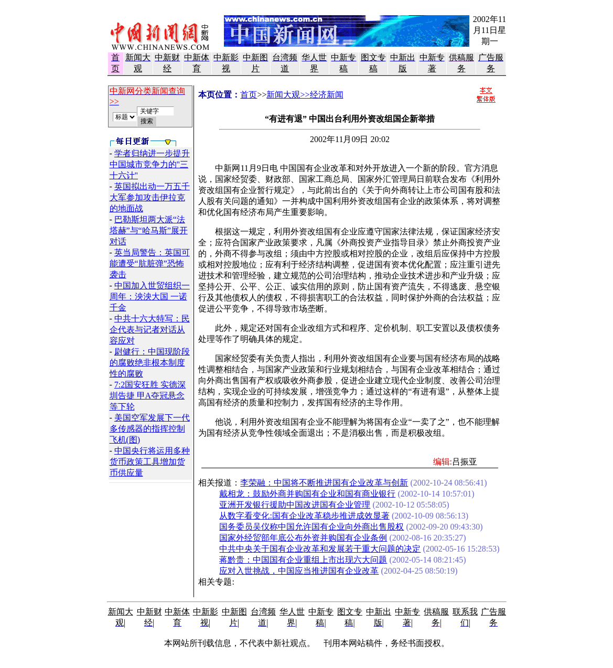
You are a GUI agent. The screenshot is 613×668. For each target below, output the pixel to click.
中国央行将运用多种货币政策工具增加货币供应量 (150, 461)
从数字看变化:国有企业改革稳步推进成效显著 (304, 515)
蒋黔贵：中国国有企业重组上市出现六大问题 (303, 559)
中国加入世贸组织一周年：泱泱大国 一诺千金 (150, 296)
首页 (248, 94)
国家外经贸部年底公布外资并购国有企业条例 (303, 537)
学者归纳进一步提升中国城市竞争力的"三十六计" (150, 164)
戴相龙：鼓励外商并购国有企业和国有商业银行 (307, 493)
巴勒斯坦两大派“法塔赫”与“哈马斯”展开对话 (149, 230)
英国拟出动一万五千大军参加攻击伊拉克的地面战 (150, 197)
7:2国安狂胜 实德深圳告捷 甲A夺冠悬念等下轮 (148, 395)
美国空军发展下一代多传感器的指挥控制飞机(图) (150, 428)
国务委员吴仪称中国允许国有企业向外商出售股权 (311, 526)
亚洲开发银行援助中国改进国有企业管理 (294, 504)
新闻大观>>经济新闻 (304, 94)
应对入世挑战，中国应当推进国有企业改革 (299, 570)
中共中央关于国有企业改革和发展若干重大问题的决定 (320, 548)
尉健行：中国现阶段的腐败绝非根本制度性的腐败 (150, 362)
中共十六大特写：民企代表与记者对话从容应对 (150, 329)
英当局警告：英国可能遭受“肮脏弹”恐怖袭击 (150, 263)
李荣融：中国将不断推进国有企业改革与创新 (324, 482)
